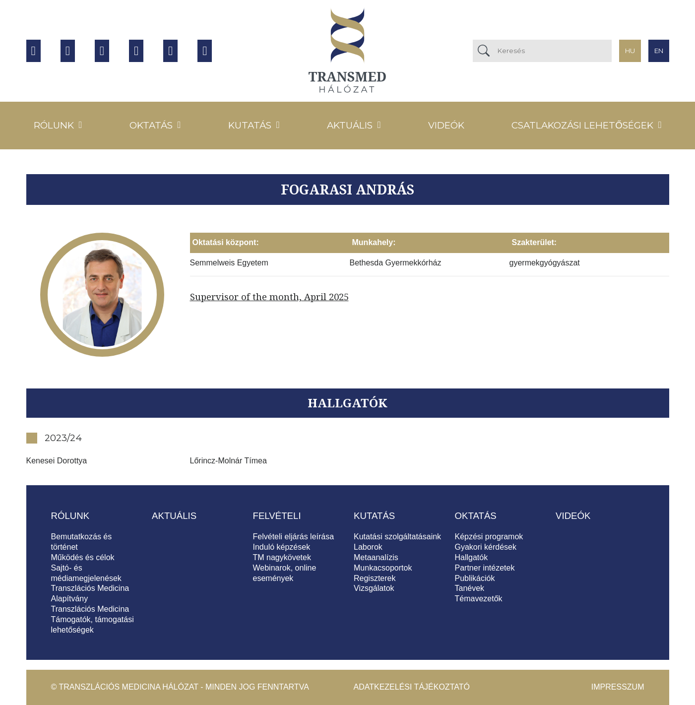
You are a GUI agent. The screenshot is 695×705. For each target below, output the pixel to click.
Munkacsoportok (383, 568)
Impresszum (617, 687)
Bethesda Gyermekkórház (396, 262)
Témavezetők (479, 598)
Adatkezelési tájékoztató (412, 687)
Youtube (68, 51)
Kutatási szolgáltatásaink (397, 536)
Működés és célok (83, 557)
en (658, 51)
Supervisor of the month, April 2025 (269, 296)
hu (630, 51)
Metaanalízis (376, 557)
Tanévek (470, 588)
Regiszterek (374, 578)
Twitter (136, 51)
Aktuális (350, 125)
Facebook (33, 51)
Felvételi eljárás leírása (293, 536)
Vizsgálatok (374, 588)
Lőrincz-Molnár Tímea (228, 460)
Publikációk (475, 578)
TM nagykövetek (282, 557)
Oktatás (151, 125)
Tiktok (170, 51)
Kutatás (249, 125)
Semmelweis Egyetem (229, 262)
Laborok (368, 547)
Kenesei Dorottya (56, 460)
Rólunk (54, 125)
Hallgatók (471, 557)
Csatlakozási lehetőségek (582, 125)
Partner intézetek (485, 568)
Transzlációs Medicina (90, 609)
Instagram (102, 51)
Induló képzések (282, 547)
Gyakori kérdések (486, 547)
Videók (446, 125)
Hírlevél (204, 51)
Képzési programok (489, 536)
